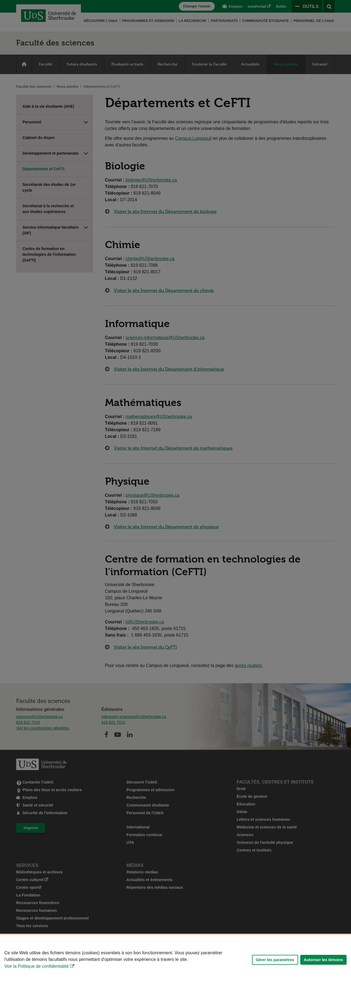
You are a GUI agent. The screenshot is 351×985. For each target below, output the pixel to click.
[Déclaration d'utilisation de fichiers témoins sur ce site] (175, 959)
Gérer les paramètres (275, 960)
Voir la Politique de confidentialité (36, 966)
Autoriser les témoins (323, 960)
